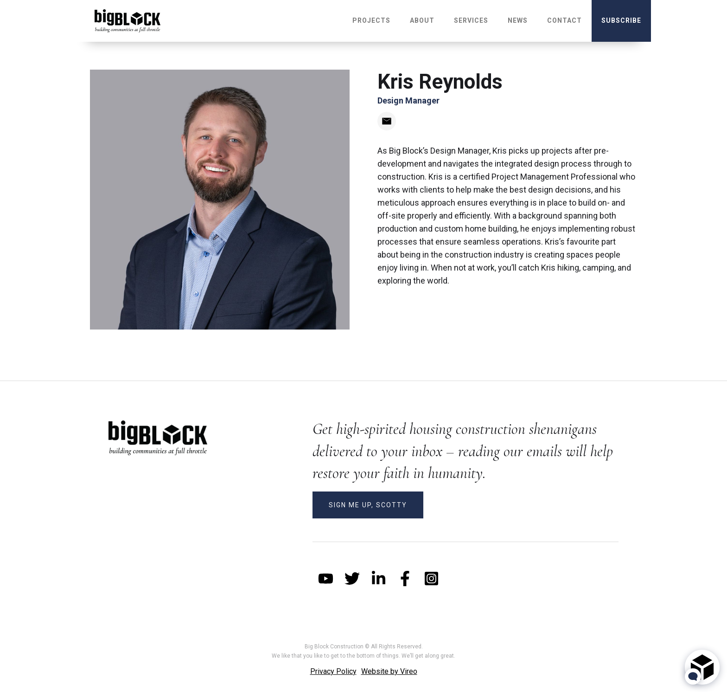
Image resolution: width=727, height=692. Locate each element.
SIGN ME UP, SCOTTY (368, 505)
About (422, 20)
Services (471, 20)
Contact (564, 20)
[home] (127, 21)
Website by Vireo (389, 671)
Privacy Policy (333, 671)
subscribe (621, 20)
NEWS (518, 20)
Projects (371, 20)
